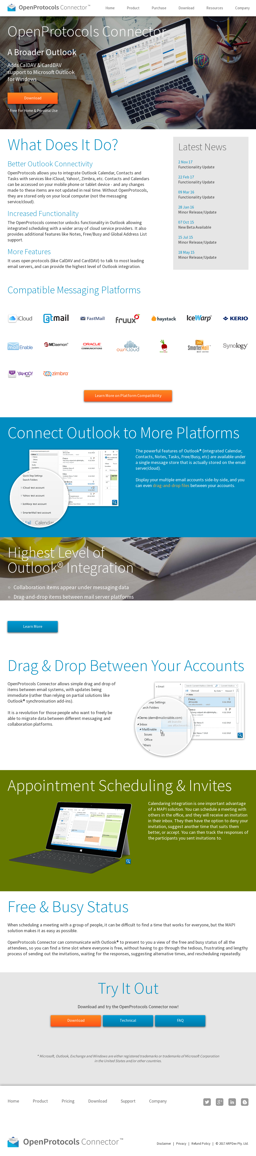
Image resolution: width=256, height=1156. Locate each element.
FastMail (91, 318)
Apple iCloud (20, 318)
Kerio (235, 318)
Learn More (32, 626)
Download (186, 8)
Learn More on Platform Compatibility (128, 395)
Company (242, 8)
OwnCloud (127, 346)
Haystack (163, 318)
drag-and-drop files (171, 485)
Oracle (91, 346)
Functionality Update (196, 166)
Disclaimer (164, 1143)
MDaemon (56, 346)
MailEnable (20, 346)
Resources (214, 8)
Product (133, 8)
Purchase (159, 8)
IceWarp (199, 318)
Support (128, 1101)
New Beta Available (194, 227)
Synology (235, 346)
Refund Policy (200, 1143)
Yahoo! (20, 373)
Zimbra (56, 373)
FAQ (180, 1020)
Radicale (163, 346)
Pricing (68, 1101)
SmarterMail (199, 346)
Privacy (181, 1143)
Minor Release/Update (197, 212)
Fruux (127, 318)
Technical (128, 1020)
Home (110, 8)
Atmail (56, 318)
